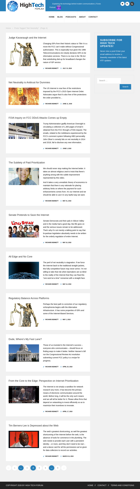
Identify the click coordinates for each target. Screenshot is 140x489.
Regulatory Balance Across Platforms (29, 298)
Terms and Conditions (122, 485)
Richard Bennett (52, 68)
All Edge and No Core (20, 256)
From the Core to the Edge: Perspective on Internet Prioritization (43, 380)
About (82, 17)
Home (51, 17)
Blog (60, 17)
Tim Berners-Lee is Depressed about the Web (33, 425)
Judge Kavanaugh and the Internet (27, 37)
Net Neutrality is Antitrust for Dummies (29, 82)
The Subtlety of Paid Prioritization (27, 162)
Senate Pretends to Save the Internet (29, 215)
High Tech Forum (34, 485)
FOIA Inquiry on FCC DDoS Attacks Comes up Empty (38, 117)
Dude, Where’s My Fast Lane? (25, 339)
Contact (93, 17)
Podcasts (71, 17)
